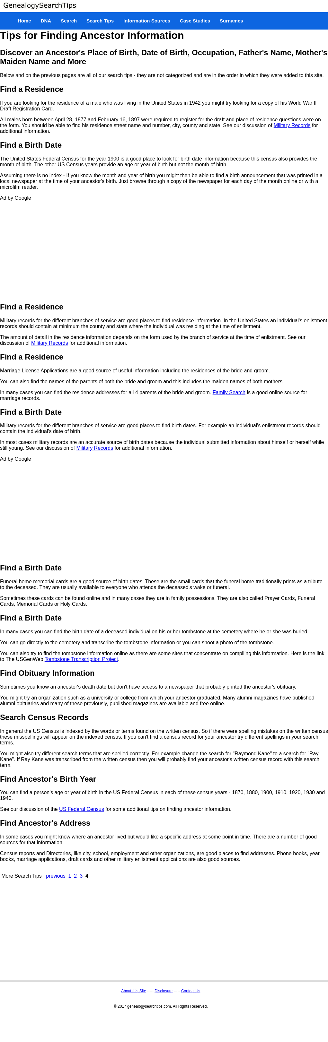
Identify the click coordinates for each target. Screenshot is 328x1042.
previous (55, 876)
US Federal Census (81, 809)
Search (69, 20)
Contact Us (190, 991)
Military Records (292, 125)
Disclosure (164, 991)
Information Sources (146, 20)
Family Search (229, 392)
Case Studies (195, 20)
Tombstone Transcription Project (81, 659)
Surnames (231, 20)
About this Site (133, 991)
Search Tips (100, 20)
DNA (46, 20)
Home (24, 20)
